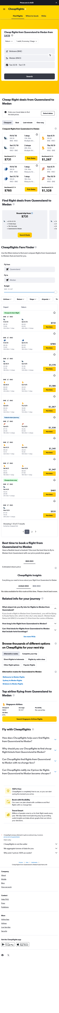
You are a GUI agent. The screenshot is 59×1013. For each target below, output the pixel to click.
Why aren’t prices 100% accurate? (31, 852)
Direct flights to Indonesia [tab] (14, 659)
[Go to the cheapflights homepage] (17, 9)
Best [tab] (17, 123)
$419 (7, 35)
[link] (25, 235)
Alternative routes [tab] (11, 654)
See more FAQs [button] (29, 637)
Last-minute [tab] (27, 123)
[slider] (55, 292)
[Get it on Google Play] (8, 944)
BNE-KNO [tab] (29, 561)
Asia (27, 862)
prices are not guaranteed (11, 837)
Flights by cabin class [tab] (36, 659)
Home (21, 862)
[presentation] (12, 35)
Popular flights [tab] (29, 665)
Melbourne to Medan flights (14, 677)
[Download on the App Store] (22, 944)
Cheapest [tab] (7, 123)
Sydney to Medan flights (12, 680)
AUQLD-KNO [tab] (23, 586)
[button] (56, 2)
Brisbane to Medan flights (13, 684)
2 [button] (31, 532)
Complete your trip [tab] (29, 654)
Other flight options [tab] (11, 665)
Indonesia (34, 862)
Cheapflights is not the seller (31, 844)
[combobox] (9, 41)
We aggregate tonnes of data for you (31, 848)
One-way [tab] (40, 123)
